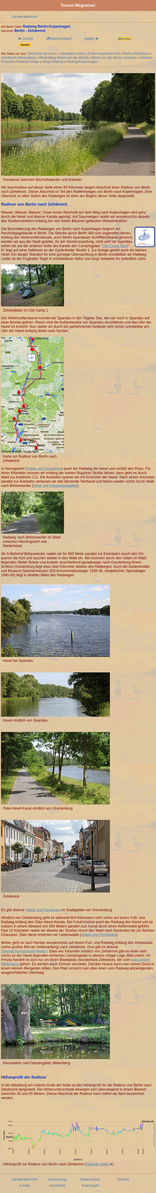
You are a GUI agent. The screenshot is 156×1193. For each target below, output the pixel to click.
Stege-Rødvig (52, 62)
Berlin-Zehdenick (136, 53)
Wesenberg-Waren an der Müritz (63, 58)
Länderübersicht (24, 17)
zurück (25, 39)
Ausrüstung (57, 1179)
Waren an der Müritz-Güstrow (113, 58)
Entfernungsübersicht (104, 53)
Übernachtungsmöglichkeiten (24, 951)
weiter (91, 39)
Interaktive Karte (72, 53)
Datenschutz (90, 1179)
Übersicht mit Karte (41, 53)
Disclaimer (57, 1185)
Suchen (123, 1179)
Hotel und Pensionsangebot (55, 486)
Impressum (90, 1185)
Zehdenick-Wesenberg (18, 58)
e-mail (24, 1185)
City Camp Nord (115, 246)
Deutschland (58, 39)
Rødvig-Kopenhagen (82, 62)
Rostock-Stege (28, 62)
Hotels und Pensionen (43, 469)
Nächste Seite (99, 1164)
